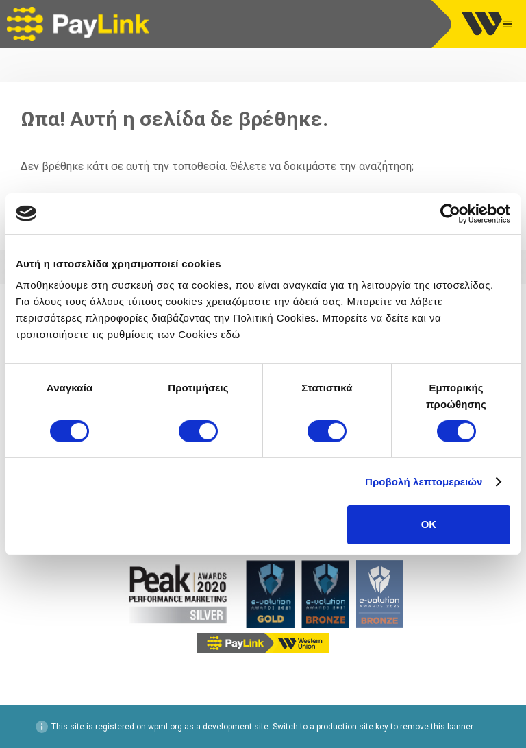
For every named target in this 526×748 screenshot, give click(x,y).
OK (429, 524)
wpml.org (165, 727)
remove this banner (436, 727)
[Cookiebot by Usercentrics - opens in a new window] (450, 213)
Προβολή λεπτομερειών (424, 481)
